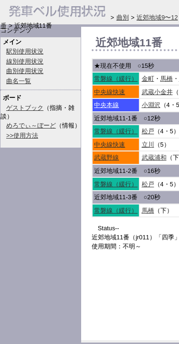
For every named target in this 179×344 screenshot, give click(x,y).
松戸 (148, 131)
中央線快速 (109, 92)
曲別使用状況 (24, 71)
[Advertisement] (135, 298)
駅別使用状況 (24, 51)
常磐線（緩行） (115, 78)
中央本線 (106, 104)
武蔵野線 (106, 157)
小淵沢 (151, 104)
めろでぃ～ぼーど (31, 125)
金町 (148, 78)
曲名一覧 (18, 81)
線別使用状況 (24, 61)
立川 (148, 144)
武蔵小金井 (157, 92)
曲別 (122, 17)
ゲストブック (24, 107)
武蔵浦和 (154, 157)
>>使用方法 (22, 135)
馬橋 (166, 78)
